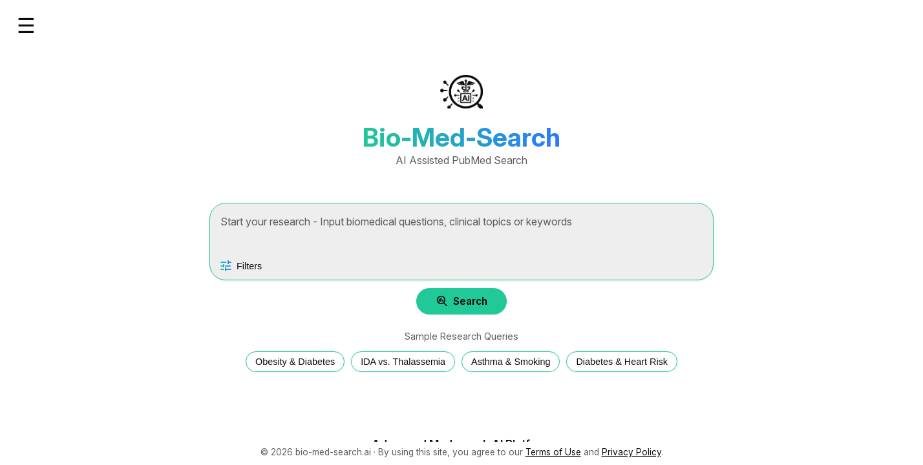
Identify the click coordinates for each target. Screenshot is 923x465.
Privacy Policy (631, 452)
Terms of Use (553, 452)
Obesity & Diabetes (295, 361)
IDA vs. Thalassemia (403, 361)
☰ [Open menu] (26, 25)
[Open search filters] (240, 266)
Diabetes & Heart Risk (622, 361)
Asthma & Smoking (510, 361)
